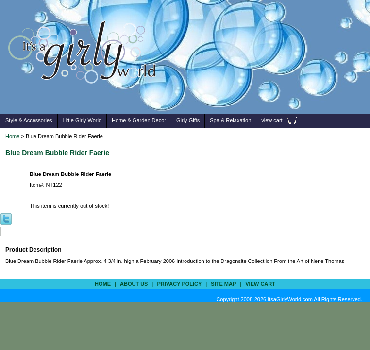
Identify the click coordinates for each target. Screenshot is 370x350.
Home (12, 136)
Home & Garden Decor (139, 120)
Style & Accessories (28, 120)
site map (223, 284)
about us (134, 284)
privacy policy (179, 284)
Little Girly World (82, 120)
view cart (271, 120)
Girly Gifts (188, 120)
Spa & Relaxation (230, 120)
